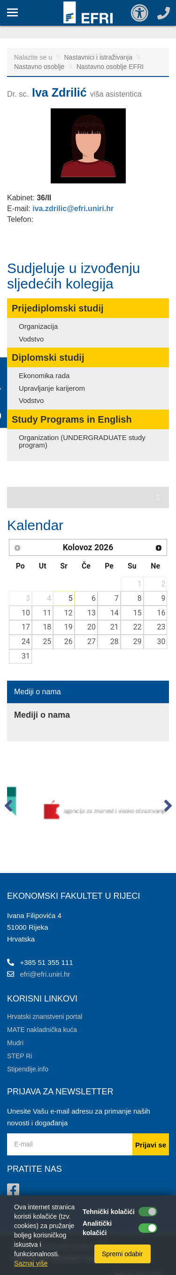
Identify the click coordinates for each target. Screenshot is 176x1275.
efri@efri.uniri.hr (45, 974)
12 (68, 612)
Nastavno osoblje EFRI (110, 66)
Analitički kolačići (97, 1228)
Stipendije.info (27, 1069)
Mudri (15, 1043)
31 (26, 656)
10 (26, 612)
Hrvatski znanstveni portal (44, 1016)
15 (137, 612)
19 (68, 626)
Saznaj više (31, 1263)
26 (68, 641)
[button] (8, 808)
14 (114, 612)
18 (47, 626)
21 (114, 626)
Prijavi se (150, 1145)
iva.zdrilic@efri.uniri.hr (73, 208)
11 (47, 612)
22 (137, 626)
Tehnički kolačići (109, 1211)
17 (26, 626)
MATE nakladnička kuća (42, 1029)
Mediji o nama (37, 692)
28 (114, 641)
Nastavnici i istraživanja (99, 57)
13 (91, 612)
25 (47, 641)
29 (137, 641)
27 (91, 641)
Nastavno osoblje (40, 66)
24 (26, 641)
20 (91, 626)
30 (161, 641)
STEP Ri (19, 1056)
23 (161, 626)
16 (161, 612)
